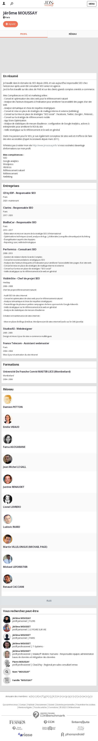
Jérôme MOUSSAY (21, 618)
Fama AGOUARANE (14, 447)
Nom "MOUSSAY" (21, 671)
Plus (49, 600)
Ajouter (12, 23)
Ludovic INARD (11, 527)
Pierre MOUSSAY (20, 661)
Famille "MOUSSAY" (22, 680)
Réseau (73, 33)
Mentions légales (25, 707)
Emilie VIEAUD (11, 427)
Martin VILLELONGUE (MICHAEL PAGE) (25, 547)
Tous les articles (40, 707)
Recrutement (41, 705)
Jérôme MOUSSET (21, 626)
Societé (51, 705)
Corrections (53, 707)
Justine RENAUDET (13, 487)
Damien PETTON (13, 407)
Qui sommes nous (10, 705)
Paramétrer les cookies (85, 705)
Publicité (31, 705)
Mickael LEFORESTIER (15, 567)
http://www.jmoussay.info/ (45, 145)
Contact (23, 705)
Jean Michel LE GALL (14, 467)
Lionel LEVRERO (12, 507)
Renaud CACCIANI (13, 586)
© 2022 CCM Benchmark (70, 707)
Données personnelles (65, 705)
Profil (23, 33)
